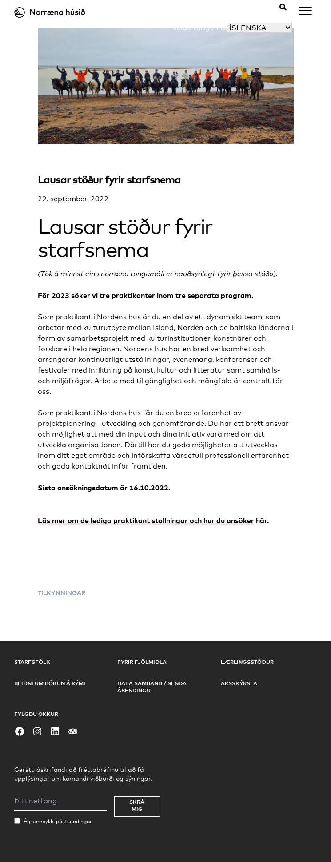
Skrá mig (136, 805)
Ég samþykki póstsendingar (58, 821)
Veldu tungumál (199, 28)
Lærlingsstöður (247, 662)
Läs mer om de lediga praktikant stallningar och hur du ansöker (146, 520)
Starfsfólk (32, 662)
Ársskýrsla (239, 683)
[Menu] (305, 12)
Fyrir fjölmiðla (142, 662)
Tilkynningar (62, 592)
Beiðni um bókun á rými (49, 683)
